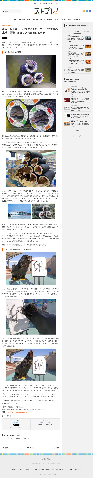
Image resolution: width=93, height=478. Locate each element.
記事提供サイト (50, 469)
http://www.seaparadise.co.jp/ (17, 412)
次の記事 (57, 448)
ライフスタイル (18, 438)
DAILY (68, 31)
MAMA (56, 19)
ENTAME (35, 19)
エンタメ (10, 438)
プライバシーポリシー (24, 469)
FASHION (49, 19)
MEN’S (69, 19)
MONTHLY (86, 31)
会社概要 (14, 469)
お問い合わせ (59, 469)
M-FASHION (77, 19)
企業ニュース (77, 469)
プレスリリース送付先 (38, 469)
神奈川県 (26, 438)
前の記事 (5, 448)
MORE (77, 130)
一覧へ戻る (31, 448)
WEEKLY (77, 31)
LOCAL (15, 19)
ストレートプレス (77, 136)
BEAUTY (42, 19)
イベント (4, 438)
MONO (29, 19)
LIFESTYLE (22, 19)
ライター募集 (68, 469)
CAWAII (63, 19)
